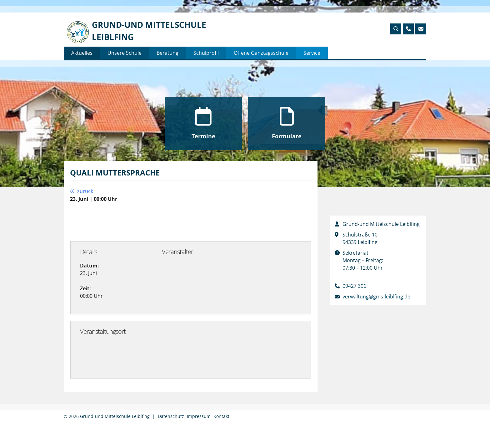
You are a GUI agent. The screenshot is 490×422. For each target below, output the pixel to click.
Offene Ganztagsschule (261, 52)
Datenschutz (171, 416)
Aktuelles (81, 52)
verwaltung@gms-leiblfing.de (376, 296)
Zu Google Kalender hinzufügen (117, 221)
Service (311, 52)
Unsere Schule (125, 52)
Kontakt (221, 416)
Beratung (167, 52)
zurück (81, 191)
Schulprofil (206, 52)
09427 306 (354, 285)
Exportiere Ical (195, 221)
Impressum (199, 416)
